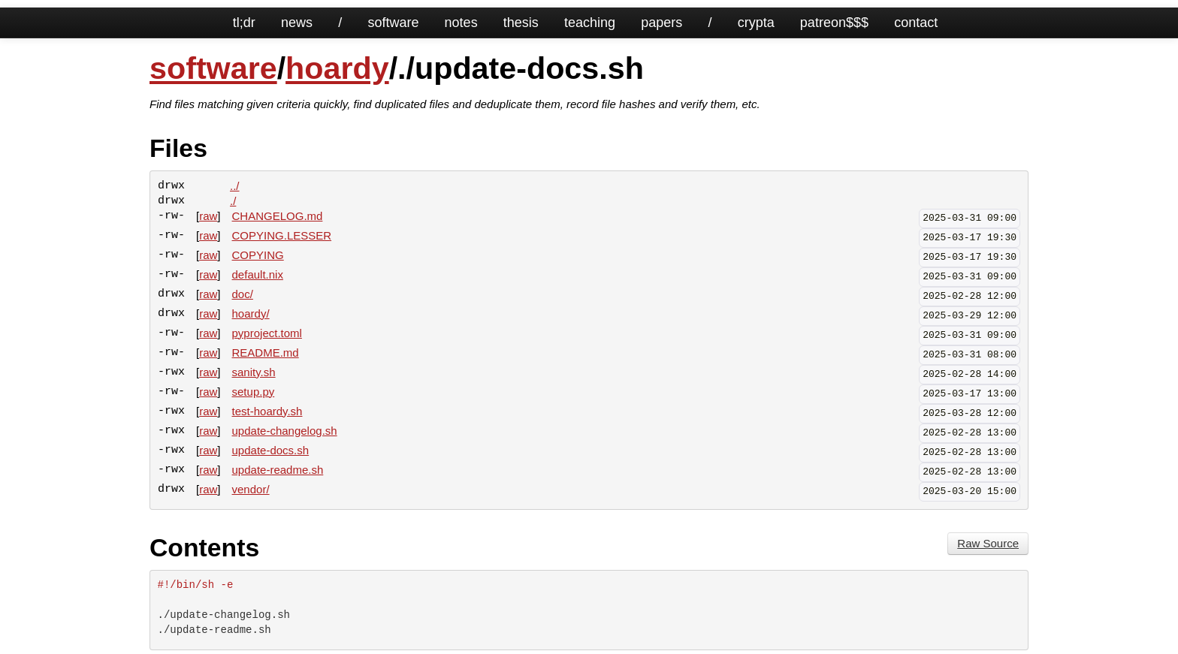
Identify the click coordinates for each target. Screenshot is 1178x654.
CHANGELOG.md (277, 215)
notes (461, 22)
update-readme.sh (278, 469)
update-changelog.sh (284, 430)
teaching (589, 22)
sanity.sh (254, 372)
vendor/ (251, 489)
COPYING (258, 255)
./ (233, 200)
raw (208, 215)
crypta (756, 22)
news (297, 22)
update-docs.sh (271, 450)
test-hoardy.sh (267, 411)
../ (235, 185)
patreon (823, 22)
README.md (265, 352)
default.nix (257, 274)
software (392, 22)
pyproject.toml (267, 333)
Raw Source (988, 543)
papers (661, 22)
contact (916, 22)
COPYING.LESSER (282, 235)
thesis (521, 22)
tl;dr (244, 22)
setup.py (253, 391)
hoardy (337, 68)
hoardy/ (251, 313)
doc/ (242, 294)
